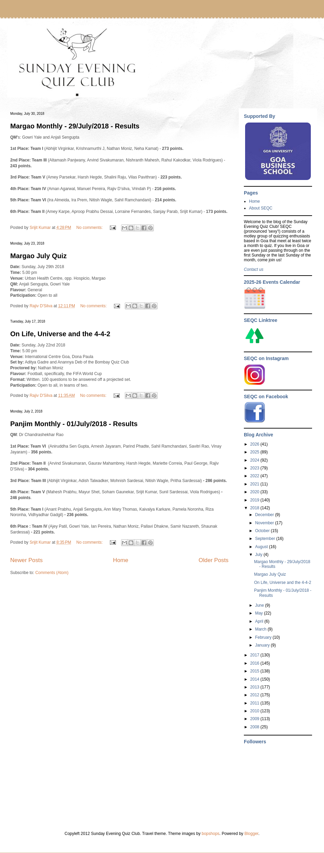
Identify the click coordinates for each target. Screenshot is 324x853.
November (265, 523)
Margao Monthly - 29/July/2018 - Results (74, 126)
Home (120, 560)
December (265, 514)
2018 (255, 508)
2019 (255, 500)
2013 (255, 687)
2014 (255, 679)
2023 (255, 468)
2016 (255, 663)
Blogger (252, 833)
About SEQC (261, 208)
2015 (255, 671)
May (259, 613)
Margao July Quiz (38, 256)
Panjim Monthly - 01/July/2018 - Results (73, 424)
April (259, 621)
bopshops (210, 833)
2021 (255, 484)
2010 (255, 711)
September (265, 538)
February (264, 637)
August (262, 546)
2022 (255, 476)
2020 (255, 492)
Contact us (253, 269)
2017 (255, 655)
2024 (255, 460)
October (263, 530)
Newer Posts (26, 560)
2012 (255, 695)
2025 (255, 452)
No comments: (90, 227)
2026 (255, 444)
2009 (255, 718)
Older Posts (213, 560)
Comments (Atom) (51, 572)
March (261, 629)
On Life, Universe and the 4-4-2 (60, 334)
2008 (255, 727)
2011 (255, 703)
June (260, 605)
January (263, 645)
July (259, 554)
